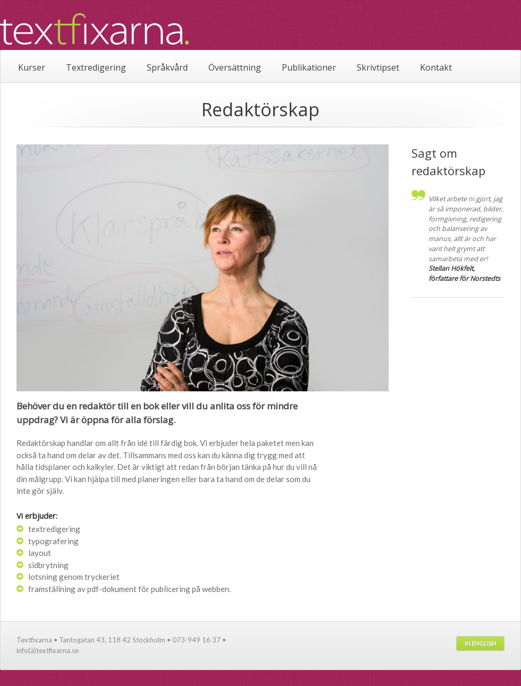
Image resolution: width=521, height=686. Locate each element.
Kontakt (436, 67)
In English (480, 643)
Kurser (31, 67)
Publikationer (309, 67)
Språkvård (167, 67)
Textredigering (96, 67)
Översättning (234, 67)
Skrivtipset (378, 67)
